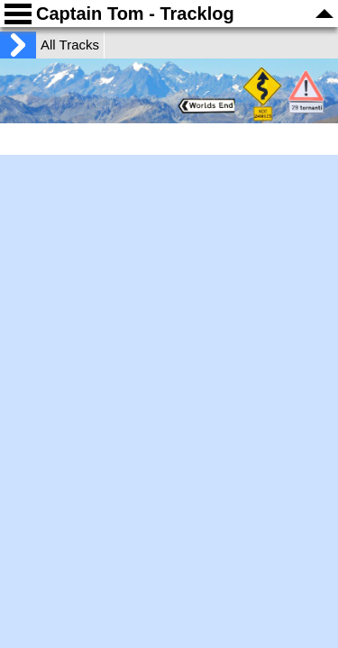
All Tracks (70, 44)
